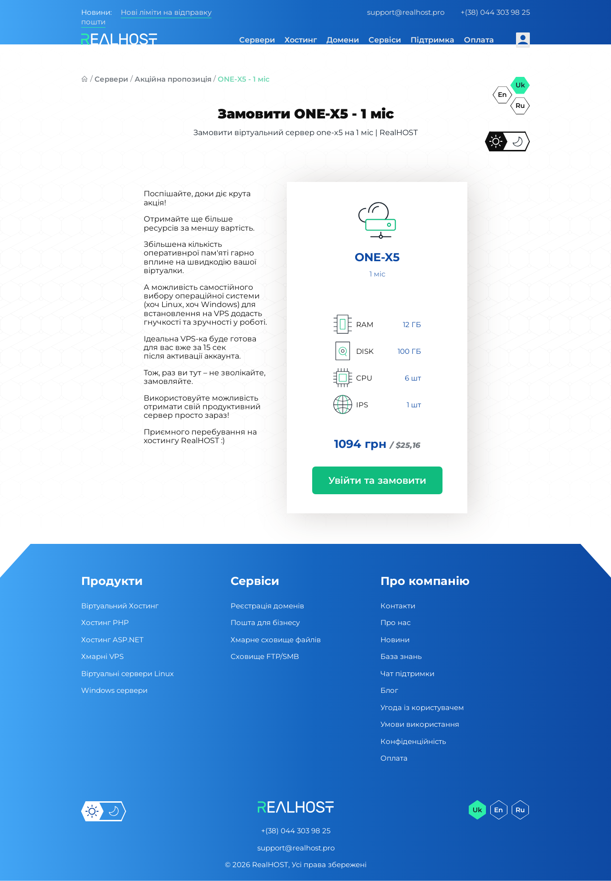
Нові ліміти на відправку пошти (146, 17)
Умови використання (419, 724)
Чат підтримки (407, 673)
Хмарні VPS (102, 656)
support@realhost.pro (405, 12)
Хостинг (300, 39)
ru (520, 105)
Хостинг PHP (105, 622)
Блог (389, 690)
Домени (343, 39)
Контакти (397, 605)
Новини (395, 639)
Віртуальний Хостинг (119, 605)
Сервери (257, 39)
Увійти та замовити (377, 480)
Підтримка (432, 39)
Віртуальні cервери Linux (127, 673)
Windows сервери (114, 690)
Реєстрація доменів (267, 605)
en (502, 94)
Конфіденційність (413, 741)
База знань (400, 656)
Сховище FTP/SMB (265, 656)
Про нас (395, 622)
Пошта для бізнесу (265, 622)
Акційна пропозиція (173, 79)
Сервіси (385, 39)
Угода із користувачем (422, 707)
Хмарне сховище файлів (276, 639)
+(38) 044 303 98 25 (495, 12)
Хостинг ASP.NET (112, 639)
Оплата (479, 39)
